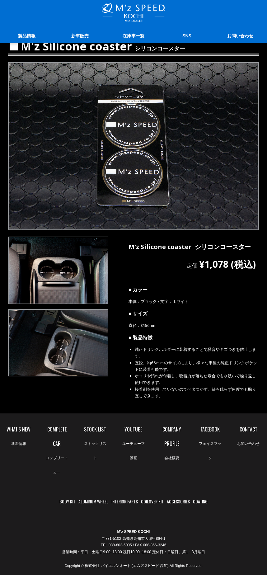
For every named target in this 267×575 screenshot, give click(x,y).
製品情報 (26, 36)
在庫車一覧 (133, 36)
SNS (186, 36)
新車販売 (80, 36)
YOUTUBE (133, 445)
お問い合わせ (240, 36)
